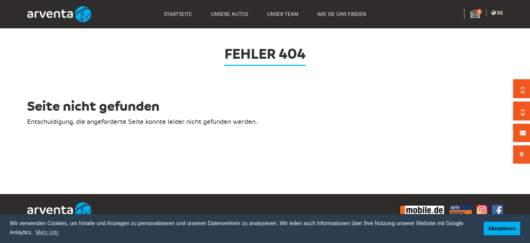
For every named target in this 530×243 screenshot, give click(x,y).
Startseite (178, 14)
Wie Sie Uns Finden (341, 14)
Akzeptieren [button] (502, 228)
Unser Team (282, 14)
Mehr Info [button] (46, 232)
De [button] (497, 12)
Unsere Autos (229, 14)
